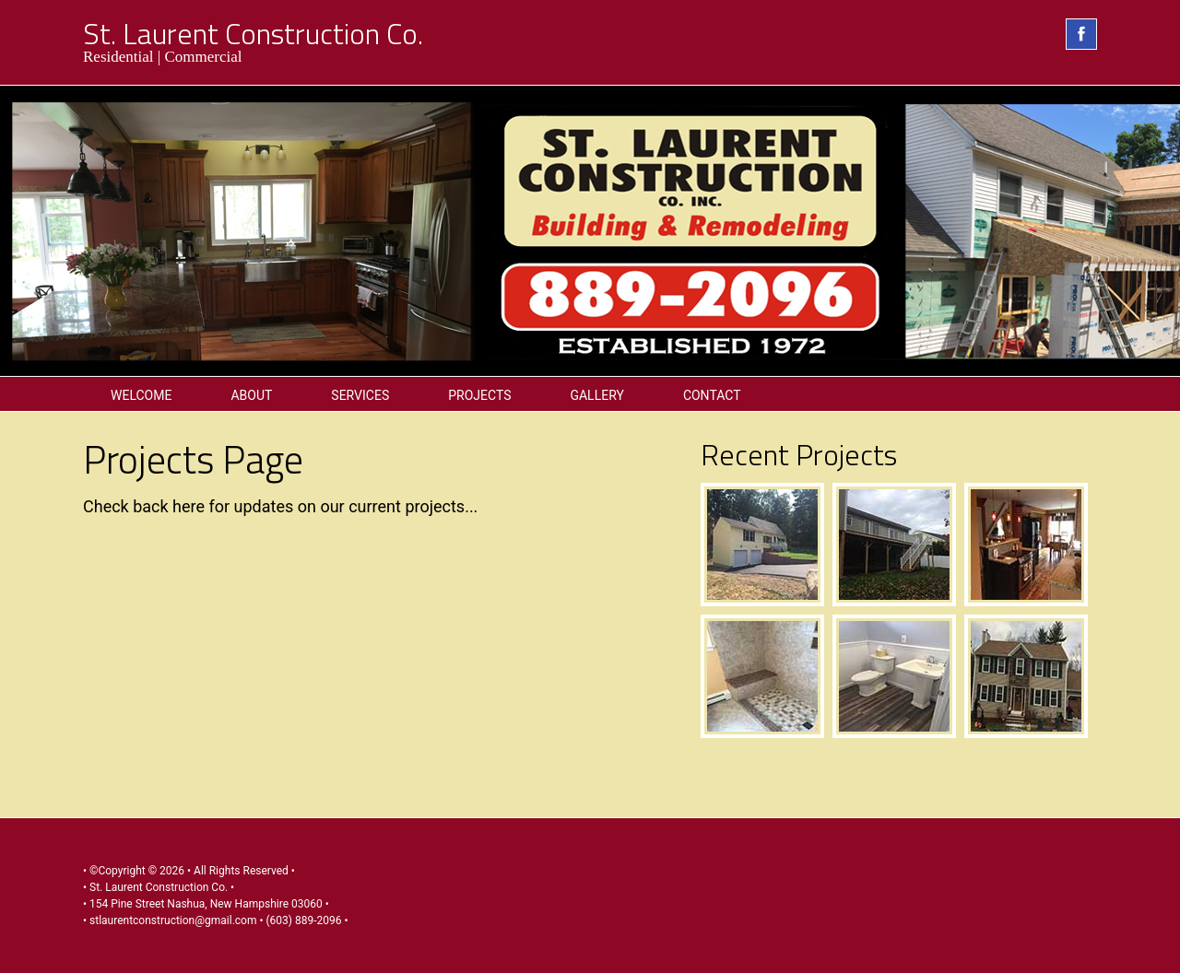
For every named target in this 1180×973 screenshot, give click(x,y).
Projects (479, 395)
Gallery (596, 395)
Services (360, 395)
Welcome (141, 395)
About (251, 395)
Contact (712, 395)
